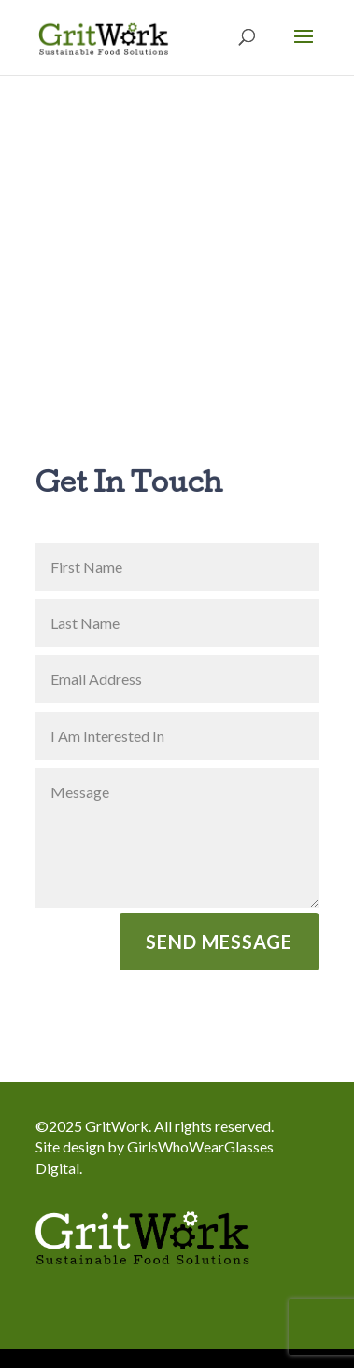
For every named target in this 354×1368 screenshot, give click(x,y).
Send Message (219, 941)
